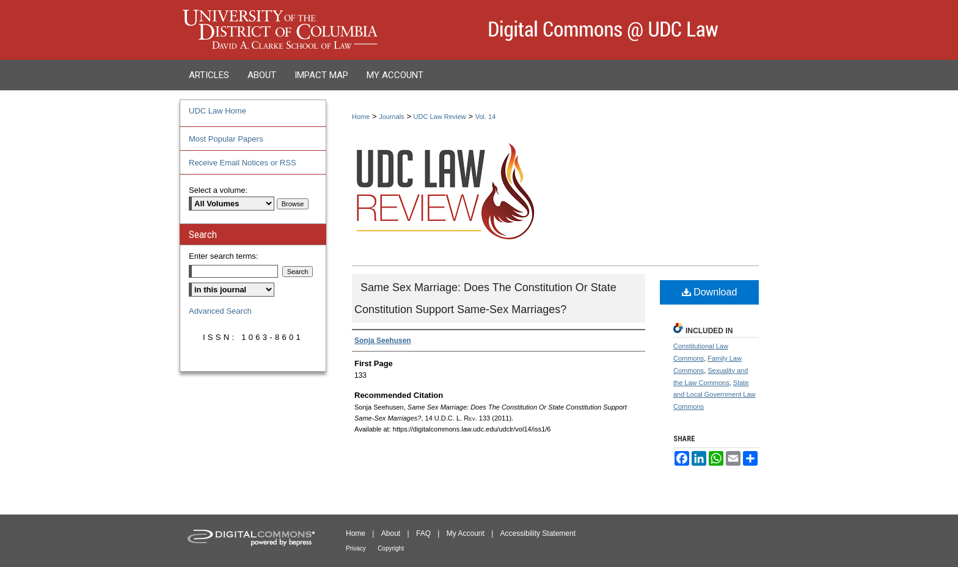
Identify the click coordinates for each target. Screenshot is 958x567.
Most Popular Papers (226, 138)
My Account (465, 533)
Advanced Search (220, 311)
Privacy (356, 548)
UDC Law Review (440, 116)
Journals (391, 116)
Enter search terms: (223, 256)
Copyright (391, 548)
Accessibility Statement (538, 533)
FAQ (423, 533)
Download (709, 292)
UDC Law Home (217, 110)
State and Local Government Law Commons (714, 395)
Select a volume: (218, 190)
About (390, 533)
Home (361, 116)
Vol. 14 (485, 116)
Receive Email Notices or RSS (242, 162)
